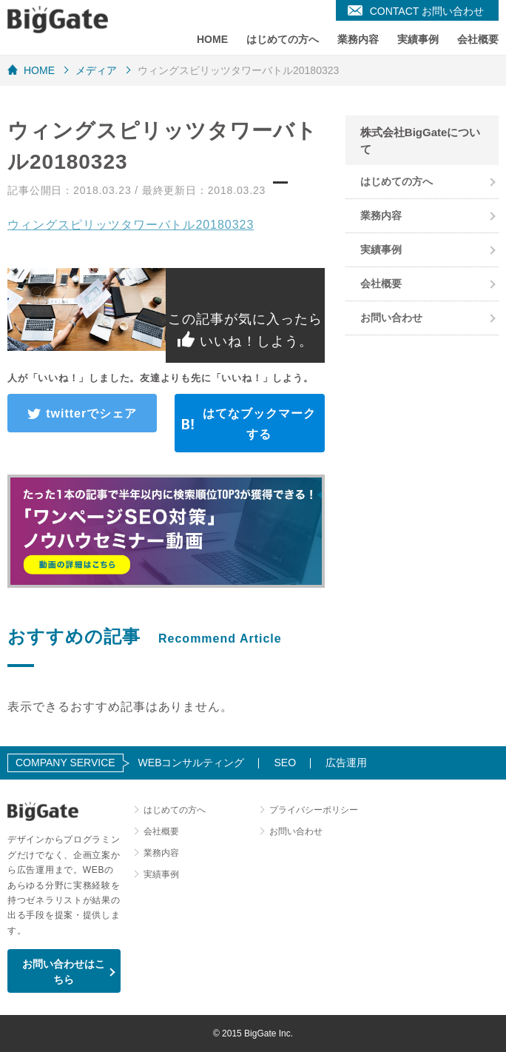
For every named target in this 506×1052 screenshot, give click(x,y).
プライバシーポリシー (313, 810)
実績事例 (418, 39)
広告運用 (346, 762)
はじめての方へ (282, 39)
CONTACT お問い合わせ (427, 11)
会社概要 (478, 39)
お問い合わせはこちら (63, 971)
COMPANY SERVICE (65, 762)
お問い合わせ (391, 318)
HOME (212, 39)
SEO (285, 762)
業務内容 (358, 39)
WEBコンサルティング (191, 762)
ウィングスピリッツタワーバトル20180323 (130, 224)
